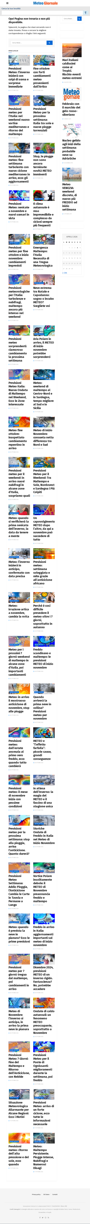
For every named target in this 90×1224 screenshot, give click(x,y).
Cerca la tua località (45, 11)
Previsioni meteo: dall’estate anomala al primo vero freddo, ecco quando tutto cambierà (17, 753)
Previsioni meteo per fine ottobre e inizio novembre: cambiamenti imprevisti (18, 256)
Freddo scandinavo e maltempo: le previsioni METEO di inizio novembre (43, 658)
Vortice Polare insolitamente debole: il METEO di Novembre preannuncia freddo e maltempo (42, 888)
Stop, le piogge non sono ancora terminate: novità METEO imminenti (43, 165)
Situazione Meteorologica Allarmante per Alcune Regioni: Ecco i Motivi (18, 1110)
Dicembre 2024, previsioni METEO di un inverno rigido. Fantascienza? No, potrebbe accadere (43, 978)
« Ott (64, 273)
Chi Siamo (46, 1194)
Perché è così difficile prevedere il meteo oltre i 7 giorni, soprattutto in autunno (43, 616)
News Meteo (14, 63)
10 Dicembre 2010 (67, 163)
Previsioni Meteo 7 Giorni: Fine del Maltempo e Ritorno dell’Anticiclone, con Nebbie (19, 1065)
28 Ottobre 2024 (13, 452)
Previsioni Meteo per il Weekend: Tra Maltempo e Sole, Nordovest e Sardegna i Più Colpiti (44, 481)
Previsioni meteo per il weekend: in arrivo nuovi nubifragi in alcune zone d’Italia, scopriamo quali (19, 483)
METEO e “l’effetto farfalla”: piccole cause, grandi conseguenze (42, 750)
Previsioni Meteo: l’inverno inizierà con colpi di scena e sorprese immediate (19, 77)
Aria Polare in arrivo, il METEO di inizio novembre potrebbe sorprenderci (43, 348)
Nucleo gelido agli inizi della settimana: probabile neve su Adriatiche (71, 149)
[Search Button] (50, 43)
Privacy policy (36, 1194)
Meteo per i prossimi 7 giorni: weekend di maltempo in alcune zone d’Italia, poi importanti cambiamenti (19, 662)
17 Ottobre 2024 (13, 1120)
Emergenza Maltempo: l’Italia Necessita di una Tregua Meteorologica (43, 256)
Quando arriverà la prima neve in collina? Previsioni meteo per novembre (42, 707)
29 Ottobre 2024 (13, 90)
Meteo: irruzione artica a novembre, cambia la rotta (18, 611)
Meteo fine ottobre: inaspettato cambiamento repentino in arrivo (17, 439)
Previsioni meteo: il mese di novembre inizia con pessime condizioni (18, 797)
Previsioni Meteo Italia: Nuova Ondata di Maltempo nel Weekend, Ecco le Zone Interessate (18, 393)
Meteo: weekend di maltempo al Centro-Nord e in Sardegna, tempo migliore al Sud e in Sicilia (43, 395)
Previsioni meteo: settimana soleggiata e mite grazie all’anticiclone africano (42, 572)
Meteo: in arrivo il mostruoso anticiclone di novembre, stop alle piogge (18, 704)
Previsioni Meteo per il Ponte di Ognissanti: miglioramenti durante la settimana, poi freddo (42, 1067)
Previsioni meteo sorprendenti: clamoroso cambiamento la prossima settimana (17, 349)
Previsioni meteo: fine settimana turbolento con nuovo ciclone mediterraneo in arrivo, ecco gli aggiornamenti (19, 169)
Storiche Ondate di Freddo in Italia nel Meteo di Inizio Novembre (44, 836)
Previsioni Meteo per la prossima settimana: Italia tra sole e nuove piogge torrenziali (43, 119)
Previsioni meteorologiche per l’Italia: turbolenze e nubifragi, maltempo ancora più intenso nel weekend (19, 302)
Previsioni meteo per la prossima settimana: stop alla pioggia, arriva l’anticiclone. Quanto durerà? (19, 841)
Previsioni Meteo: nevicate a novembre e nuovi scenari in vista (18, 211)
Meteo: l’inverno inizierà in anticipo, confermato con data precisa (19, 569)
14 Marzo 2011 (66, 119)
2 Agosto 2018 (66, 82)
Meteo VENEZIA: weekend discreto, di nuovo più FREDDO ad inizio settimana (69, 197)
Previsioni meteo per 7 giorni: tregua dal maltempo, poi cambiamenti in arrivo (18, 978)
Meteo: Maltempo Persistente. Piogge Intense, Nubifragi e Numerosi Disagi (43, 1157)
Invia (85, 13)
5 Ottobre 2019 (67, 214)
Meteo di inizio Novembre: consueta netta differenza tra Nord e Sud (43, 437)
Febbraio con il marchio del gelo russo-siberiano (71, 109)
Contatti (54, 1194)
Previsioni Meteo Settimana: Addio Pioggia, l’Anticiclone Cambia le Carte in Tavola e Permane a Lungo (19, 890)
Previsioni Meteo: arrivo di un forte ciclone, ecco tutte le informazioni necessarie (43, 1113)
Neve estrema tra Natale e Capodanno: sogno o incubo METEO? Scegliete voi (43, 297)
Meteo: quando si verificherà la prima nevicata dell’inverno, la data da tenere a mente (18, 527)
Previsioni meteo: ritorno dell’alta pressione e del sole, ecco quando (18, 1155)
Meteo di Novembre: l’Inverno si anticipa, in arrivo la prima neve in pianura (18, 1020)
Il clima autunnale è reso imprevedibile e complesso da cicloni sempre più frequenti (43, 214)
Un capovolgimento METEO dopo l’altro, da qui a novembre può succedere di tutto (44, 528)
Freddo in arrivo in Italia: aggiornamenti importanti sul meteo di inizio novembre (43, 936)
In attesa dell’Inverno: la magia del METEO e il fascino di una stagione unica (43, 797)
